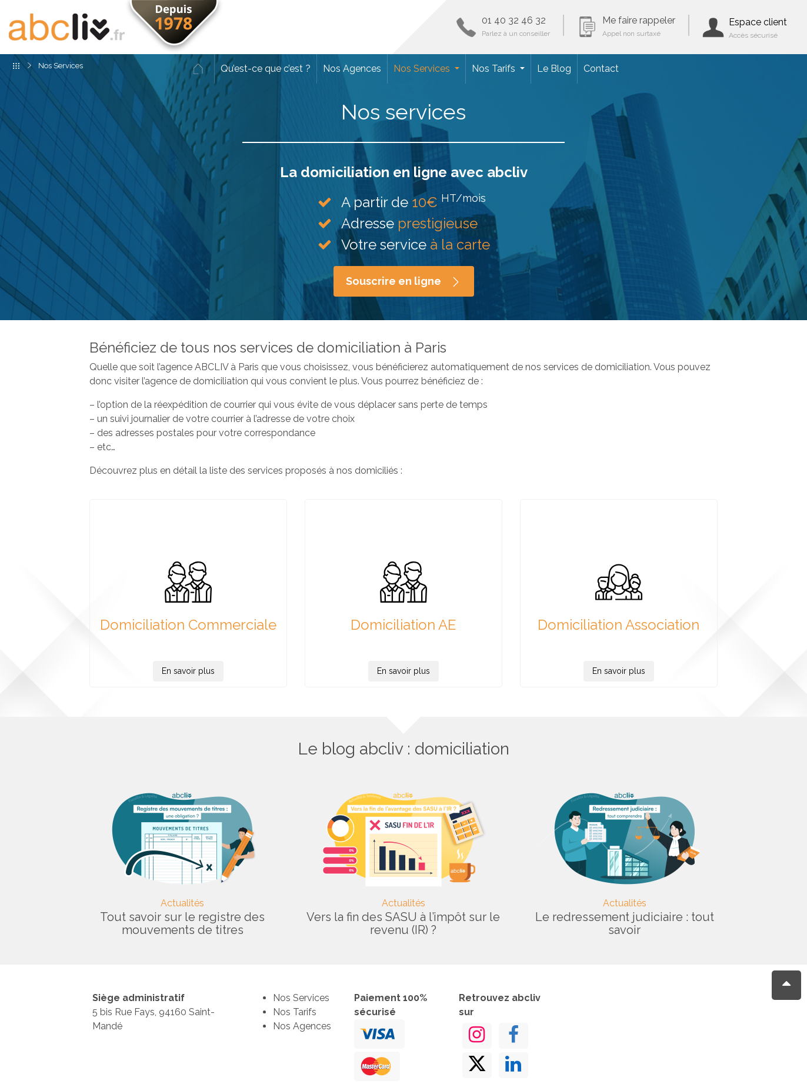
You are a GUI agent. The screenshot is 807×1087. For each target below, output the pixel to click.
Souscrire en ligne (404, 281)
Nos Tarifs (495, 68)
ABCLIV (67, 27)
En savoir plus (188, 671)
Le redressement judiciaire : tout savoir (624, 923)
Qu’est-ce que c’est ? (266, 68)
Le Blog (554, 68)
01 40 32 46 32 (516, 26)
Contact (601, 68)
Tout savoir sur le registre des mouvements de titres (182, 923)
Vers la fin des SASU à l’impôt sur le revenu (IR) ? (403, 923)
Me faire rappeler (638, 26)
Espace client (758, 27)
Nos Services (423, 68)
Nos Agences (352, 68)
